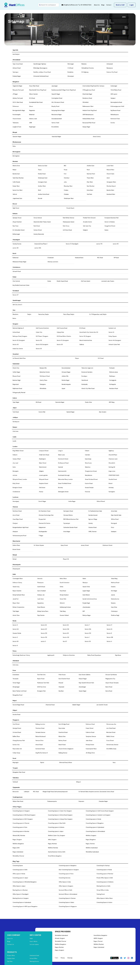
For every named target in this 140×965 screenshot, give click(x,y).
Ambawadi (110, 64)
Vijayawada (17, 773)
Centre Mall (43, 405)
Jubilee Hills (65, 370)
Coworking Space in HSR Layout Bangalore (26, 889)
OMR (30, 121)
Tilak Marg (63, 600)
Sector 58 (88, 629)
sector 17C (99, 240)
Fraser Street (90, 715)
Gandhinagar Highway (40, 64)
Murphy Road (56, 105)
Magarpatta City (110, 666)
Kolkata (15, 210)
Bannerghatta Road (117, 101)
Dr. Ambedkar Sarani (19, 226)
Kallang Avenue (63, 739)
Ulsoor (31, 105)
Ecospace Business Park (112, 214)
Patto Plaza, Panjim (69, 309)
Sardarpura (16, 414)
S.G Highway (85, 72)
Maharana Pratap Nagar (20, 257)
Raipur (15, 687)
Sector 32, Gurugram (19, 334)
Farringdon (111, 483)
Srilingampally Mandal (20, 386)
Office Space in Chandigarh (21, 877)
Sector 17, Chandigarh (73, 240)
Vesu (114, 748)
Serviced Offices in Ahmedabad (69, 877)
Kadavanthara (80, 253)
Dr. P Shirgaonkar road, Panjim (98, 309)
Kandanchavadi (94, 506)
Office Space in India (65, 865)
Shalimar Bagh (115, 604)
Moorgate (16, 463)
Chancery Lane (113, 451)
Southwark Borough (63, 467)
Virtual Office (34, 943)
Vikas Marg (114, 568)
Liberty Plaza (44, 374)
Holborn (15, 447)
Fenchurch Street (63, 451)
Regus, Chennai (91, 828)
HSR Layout (114, 93)
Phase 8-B (65, 549)
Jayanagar (55, 85)
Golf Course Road (62, 322)
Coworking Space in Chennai (62, 962)
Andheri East (91, 163)
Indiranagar (114, 85)
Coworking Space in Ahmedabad (96, 816)
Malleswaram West (89, 105)
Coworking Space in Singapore (69, 889)
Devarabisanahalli (57, 117)
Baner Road (109, 674)
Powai (66, 167)
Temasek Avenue (41, 719)
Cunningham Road (57, 97)
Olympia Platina (68, 506)
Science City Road (113, 72)
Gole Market (86, 584)
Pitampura (40, 572)
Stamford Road (64, 719)
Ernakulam (51, 253)
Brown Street (17, 539)
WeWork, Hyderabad (92, 832)
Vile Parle (90, 191)
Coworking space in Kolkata (57, 812)
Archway (111, 479)
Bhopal (15, 131)
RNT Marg (112, 395)
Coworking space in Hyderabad (96, 812)
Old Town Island (86, 276)
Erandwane (16, 662)
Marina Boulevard (41, 723)
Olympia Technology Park (46, 506)
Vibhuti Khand (101, 492)
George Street (17, 715)
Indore (15, 391)
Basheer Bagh (17, 374)
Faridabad (16, 286)
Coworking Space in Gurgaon (22, 796)
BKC (65, 163)
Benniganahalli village (19, 109)
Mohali (15, 545)
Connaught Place (18, 568)
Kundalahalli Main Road (36, 101)
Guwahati (16, 348)
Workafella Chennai (61, 925)
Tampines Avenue (92, 723)
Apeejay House (17, 214)
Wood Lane (87, 455)
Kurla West (90, 187)
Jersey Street (85, 535)
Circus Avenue (38, 214)
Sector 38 (60, 338)
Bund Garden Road (65, 666)
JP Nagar (15, 93)
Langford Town (17, 125)
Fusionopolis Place (92, 735)
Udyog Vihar (61, 326)
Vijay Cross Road (18, 64)
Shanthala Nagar (88, 93)
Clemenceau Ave (112, 711)
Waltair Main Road (18, 786)
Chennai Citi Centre (44, 514)
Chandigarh (17, 236)
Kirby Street (16, 475)
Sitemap (71, 943)
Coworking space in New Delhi (57, 808)
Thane (40, 167)
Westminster (43, 459)
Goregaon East (43, 179)
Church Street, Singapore (67, 735)
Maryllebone (88, 467)
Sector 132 (44, 625)
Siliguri (15, 697)
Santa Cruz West (18, 187)
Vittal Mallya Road (116, 89)
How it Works (34, 925)
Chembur (67, 175)
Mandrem (16, 309)
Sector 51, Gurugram (63, 334)
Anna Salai (114, 502)
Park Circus (66, 222)
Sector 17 (110, 613)
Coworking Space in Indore (105, 885)
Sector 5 (15, 613)
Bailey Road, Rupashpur (95, 643)
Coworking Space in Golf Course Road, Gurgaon (101, 796)
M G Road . (83, 322)
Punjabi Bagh (86, 592)
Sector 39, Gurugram (43, 338)
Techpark (112, 362)
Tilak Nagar (16, 600)
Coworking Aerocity (65, 861)
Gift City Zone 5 (18, 299)
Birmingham (17, 150)
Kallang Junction (41, 711)
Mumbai (15, 159)
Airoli (108, 175)
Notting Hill (111, 459)
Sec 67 (65, 629)
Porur (113, 518)
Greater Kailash (65, 604)
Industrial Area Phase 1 (41, 240)
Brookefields (56, 125)
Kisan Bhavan (41, 596)
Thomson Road (41, 715)
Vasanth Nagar (56, 93)
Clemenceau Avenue (113, 731)
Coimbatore (17, 263)
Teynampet (67, 514)
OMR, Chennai (93, 522)
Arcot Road (16, 506)
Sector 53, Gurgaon (86, 330)
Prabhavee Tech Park (44, 670)
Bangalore (16, 81)
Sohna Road (17, 326)
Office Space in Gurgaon (67, 869)
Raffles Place (17, 723)
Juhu (65, 179)
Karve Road (109, 678)
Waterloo (87, 459)
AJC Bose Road (68, 226)
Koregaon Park (42, 678)
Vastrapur (16, 72)
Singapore (16, 706)
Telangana (43, 378)
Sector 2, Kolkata (110, 218)
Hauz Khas (114, 596)
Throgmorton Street (90, 463)
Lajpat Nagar (86, 580)
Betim (14, 313)
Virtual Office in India (103, 873)
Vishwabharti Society (88, 68)
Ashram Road (17, 68)
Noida (15, 609)
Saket (84, 568)
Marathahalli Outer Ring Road (38, 89)
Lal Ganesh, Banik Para (20, 352)
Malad (15, 167)
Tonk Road (16, 405)
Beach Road (62, 731)
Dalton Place (17, 535)
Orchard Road (17, 719)
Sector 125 (88, 621)
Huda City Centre (18, 342)
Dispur (78, 352)
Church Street (17, 117)
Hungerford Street (111, 222)
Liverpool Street (44, 443)
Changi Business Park (19, 727)
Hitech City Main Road (88, 382)
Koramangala (17, 113)
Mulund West (111, 167)
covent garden (43, 467)
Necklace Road (114, 382)
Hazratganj (16, 492)
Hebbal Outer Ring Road (90, 109)
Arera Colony (97, 135)
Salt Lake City (87, 222)
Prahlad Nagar (17, 76)
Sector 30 (39, 342)
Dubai (15, 272)
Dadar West (16, 183)
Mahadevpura (115, 113)
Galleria (82, 338)
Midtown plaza (114, 366)
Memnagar (71, 64)
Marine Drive (17, 163)
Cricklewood (17, 483)
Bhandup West (68, 183)
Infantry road (33, 117)
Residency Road (88, 97)
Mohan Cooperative (19, 596)
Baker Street (43, 455)
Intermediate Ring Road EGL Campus (95, 85)
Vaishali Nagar (71, 405)
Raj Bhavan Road (116, 109)
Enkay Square (113, 330)
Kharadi (61, 670)
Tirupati (15, 754)
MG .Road (101, 253)
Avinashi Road (17, 267)
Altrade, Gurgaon (60, 922)
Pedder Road (42, 171)
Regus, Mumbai (53, 828)
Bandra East (17, 171)
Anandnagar (83, 674)
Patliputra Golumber (69, 643)
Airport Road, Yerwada (112, 670)
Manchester (17, 531)
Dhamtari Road (50, 692)
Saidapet (114, 522)
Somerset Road (41, 735)
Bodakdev (71, 72)
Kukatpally (84, 378)
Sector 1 (87, 625)
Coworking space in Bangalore (69, 849)
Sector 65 (66, 621)
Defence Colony (18, 572)
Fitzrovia (87, 483)
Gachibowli (85, 374)
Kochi (15, 249)
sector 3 (43, 629)
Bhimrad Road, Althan (66, 748)
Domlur (113, 121)
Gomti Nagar (43, 492)
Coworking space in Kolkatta (106, 865)
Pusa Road (63, 580)
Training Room (101, 877)
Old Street (42, 479)
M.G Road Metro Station (65, 330)
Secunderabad (66, 362)
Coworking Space (18, 849)
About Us (97, 5)
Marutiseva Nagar (57, 113)
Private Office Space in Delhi (106, 861)
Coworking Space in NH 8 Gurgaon (24, 804)
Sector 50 (39, 334)
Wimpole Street (44, 471)
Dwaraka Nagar (104, 786)
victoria (15, 467)
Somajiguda (113, 374)
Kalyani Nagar (83, 666)
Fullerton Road (91, 719)
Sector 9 (15, 633)
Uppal (63, 382)
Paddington (42, 451)
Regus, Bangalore (91, 824)
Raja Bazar (118, 643)
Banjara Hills (43, 362)
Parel (88, 167)
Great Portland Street (91, 471)
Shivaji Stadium (64, 584)
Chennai (15, 498)
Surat (15, 744)
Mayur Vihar (17, 592)
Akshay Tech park (18, 97)
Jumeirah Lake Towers (108, 276)
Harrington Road (68, 502)
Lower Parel (110, 163)
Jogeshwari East (18, 195)
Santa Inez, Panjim (43, 309)
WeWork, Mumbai (53, 832)
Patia (14, 144)
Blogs (102, 5)
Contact (108, 5)
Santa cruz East (43, 163)
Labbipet (27, 777)
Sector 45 (16, 338)
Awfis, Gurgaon (53, 824)
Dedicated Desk (35, 940)
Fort (65, 171)
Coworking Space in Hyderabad (23, 885)
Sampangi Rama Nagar (59, 109)
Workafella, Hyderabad (93, 836)
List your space (35, 928)
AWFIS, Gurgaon (99, 922)
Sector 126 (66, 617)
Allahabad (16, 648)
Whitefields (43, 382)
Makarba (84, 64)
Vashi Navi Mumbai (19, 175)
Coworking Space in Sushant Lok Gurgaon (99, 800)
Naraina (113, 592)
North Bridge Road (65, 711)
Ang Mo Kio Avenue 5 (42, 739)
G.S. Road (101, 352)
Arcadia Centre (88, 218)
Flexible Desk (11, 943)
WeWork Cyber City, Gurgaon (57, 820)
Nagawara (32, 109)
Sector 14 (112, 326)
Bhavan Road (17, 370)
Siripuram (82, 786)
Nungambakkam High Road (21, 518)
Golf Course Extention (43, 322)
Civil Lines (16, 424)
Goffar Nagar (17, 366)
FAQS (31, 922)
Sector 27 (16, 290)
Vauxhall (60, 459)
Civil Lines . (16, 652)
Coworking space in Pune (21, 812)
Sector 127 (44, 617)
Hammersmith (61, 463)
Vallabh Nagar (76, 692)
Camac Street (37, 226)
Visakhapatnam (18, 782)
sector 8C (116, 240)
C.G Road (71, 68)
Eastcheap (87, 451)
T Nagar (41, 526)
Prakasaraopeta (52, 786)
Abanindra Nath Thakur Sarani (43, 218)
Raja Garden (41, 604)
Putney (41, 483)
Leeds (15, 429)
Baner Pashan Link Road (20, 678)
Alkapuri (79, 767)
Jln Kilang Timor (91, 739)
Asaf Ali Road (41, 576)
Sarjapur (113, 97)
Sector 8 (109, 621)
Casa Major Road (18, 510)
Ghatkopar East (43, 175)
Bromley (60, 479)
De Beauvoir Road (63, 455)
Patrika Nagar (66, 374)
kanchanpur (16, 54)
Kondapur (84, 370)
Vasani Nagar (83, 678)
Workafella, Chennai (19, 840)
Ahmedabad (17, 59)
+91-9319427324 (85, 5)
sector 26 (16, 244)
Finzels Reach (71, 205)
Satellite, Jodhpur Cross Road (43, 72)
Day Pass (10, 947)
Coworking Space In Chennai (68, 881)
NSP (83, 600)
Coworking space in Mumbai (22, 816)
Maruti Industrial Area (87, 334)
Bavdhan (62, 678)
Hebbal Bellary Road (89, 117)
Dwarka (113, 576)
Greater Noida (17, 621)
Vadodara (16, 763)
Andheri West (42, 183)
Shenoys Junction (54, 257)
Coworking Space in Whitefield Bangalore (26, 865)
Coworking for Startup (104, 849)
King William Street (19, 443)
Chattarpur (114, 600)
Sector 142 (66, 625)
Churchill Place (112, 447)
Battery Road (63, 727)
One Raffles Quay (112, 735)
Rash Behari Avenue (69, 214)
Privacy (63, 943)
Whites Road (115, 510)
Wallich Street (111, 723)
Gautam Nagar (17, 135)
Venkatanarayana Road (20, 526)
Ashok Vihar (17, 604)
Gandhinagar (17, 295)
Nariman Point (91, 171)
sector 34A (38, 244)
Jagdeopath (51, 643)
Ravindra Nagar (60, 395)
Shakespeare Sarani (69, 218)
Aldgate (41, 463)
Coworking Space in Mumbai (16, 962)
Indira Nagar (72, 492)
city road (16, 455)
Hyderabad (17, 357)
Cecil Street (16, 711)
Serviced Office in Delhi (66, 873)
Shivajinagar (16, 674)
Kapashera (40, 592)
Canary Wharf (17, 451)
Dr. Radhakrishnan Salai (96, 502)
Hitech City (16, 362)
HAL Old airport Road (58, 101)
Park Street (37, 222)
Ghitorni (62, 592)
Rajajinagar (32, 125)
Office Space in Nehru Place (106, 881)
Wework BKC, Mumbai (20, 820)
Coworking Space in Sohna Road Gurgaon (61, 800)
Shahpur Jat (41, 584)
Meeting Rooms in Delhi (104, 869)
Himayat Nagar (66, 366)
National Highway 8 (19, 322)
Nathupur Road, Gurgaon (21, 330)
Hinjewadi (62, 674)
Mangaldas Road (18, 682)
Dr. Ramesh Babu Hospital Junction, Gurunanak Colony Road (98, 777)
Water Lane (61, 447)
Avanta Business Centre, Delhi (57, 836)
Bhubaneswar (17, 140)
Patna (15, 639)
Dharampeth (17, 554)
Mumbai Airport (112, 183)
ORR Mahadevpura (89, 113)
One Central (17, 276)
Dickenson (16, 105)
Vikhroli (15, 191)
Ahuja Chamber (18, 218)
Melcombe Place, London (65, 471)
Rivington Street (18, 479)
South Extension (65, 572)
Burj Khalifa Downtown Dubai (22, 280)
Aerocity (40, 568)
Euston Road (88, 475)
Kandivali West (111, 191)
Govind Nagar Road (19, 692)
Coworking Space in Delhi (84, 962)
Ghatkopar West (69, 195)
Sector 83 (16, 629)
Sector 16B (110, 625)
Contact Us (11, 928)
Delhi (14, 564)
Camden (86, 447)
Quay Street (65, 535)
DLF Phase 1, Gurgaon (43, 330)
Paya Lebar (62, 715)
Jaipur (15, 400)
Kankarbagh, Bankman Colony (22, 643)
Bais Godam (104, 405)
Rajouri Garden (17, 580)
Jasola (113, 584)
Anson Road (40, 731)
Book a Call (120, 5)
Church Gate (111, 171)
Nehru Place (63, 568)
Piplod (43, 748)
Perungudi (114, 514)
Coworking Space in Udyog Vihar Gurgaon (61, 804)
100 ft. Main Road (18, 101)
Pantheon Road (18, 502)
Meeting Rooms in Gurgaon (21, 881)
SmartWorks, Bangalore (55, 840)
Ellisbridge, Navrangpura (41, 68)
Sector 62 (44, 613)
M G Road (32, 97)
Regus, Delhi (16, 832)
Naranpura (110, 68)
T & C (57, 943)
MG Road (39, 395)
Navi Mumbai (91, 183)
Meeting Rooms (35, 947)
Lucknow (16, 488)
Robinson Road (91, 711)
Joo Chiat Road (112, 715)
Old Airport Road (45, 370)
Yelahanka (16, 121)
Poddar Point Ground (90, 214)
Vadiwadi (16, 767)
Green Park (63, 588)
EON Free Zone (42, 674)
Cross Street (111, 727)
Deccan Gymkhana (111, 662)
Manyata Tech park (19, 89)
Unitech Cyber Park (115, 338)
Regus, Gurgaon (18, 824)
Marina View (63, 723)
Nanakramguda (67, 378)
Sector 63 (66, 613)
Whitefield (86, 101)
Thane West (91, 175)
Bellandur (32, 113)
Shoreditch (111, 455)
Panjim (29, 309)
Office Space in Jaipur (20, 869)
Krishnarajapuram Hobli (118, 105)
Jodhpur (16, 410)
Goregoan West (112, 179)
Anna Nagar (67, 522)
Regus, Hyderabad (18, 836)
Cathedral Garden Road (71, 518)
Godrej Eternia (17, 240)
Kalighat (85, 226)
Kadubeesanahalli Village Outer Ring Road (65, 89)
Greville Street (112, 471)
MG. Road (36, 777)
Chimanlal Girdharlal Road (41, 76)
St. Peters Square (39, 535)
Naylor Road (41, 666)
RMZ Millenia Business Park (71, 510)
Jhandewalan (86, 596)
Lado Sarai (40, 588)
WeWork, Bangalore (19, 828)
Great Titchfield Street (64, 475)
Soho (14, 459)
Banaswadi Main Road (90, 121)
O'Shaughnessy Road (90, 89)
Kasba (107, 226)
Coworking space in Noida (94, 804)
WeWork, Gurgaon (92, 820)
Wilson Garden (34, 93)
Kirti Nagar (114, 580)
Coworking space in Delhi (21, 853)
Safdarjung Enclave (66, 596)
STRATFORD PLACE (114, 467)
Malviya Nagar (86, 604)
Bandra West (111, 187)
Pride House (63, 662)
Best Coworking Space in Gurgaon (70, 853)
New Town (16, 222)
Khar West (90, 179)
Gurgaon (16, 318)
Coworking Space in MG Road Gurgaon (25, 800)
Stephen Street (44, 475)
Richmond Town (116, 117)
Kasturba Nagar (57, 135)
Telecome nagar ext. (88, 362)
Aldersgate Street (63, 483)
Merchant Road (112, 719)
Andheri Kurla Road (44, 191)
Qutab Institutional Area (90, 588)
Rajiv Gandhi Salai (116, 506)
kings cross (111, 463)
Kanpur (15, 420)
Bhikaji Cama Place (43, 600)
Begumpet (16, 378)
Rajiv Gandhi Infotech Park (87, 670)
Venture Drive (40, 727)
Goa (14, 305)
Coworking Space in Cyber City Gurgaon (61, 796)
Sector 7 (87, 613)
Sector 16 (110, 617)
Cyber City (39, 326)
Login (132, 5)
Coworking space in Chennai (22, 808)
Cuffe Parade (17, 179)
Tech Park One (42, 662)
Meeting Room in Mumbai (21, 873)
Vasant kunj (16, 576)
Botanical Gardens (87, 366)
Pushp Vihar (88, 395)
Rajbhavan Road (18, 382)
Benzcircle (16, 777)
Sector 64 (16, 617)
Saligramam (42, 518)
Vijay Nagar (16, 395)
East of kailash (42, 580)
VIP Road (116, 253)
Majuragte (16, 748)
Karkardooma (115, 588)
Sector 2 (15, 625)
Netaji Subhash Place (19, 584)
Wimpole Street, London (21, 471)
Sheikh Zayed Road (63, 276)
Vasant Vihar (86, 576)
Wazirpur (85, 572)
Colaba (66, 187)
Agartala (16, 50)
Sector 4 (110, 629)
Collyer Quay (17, 739)
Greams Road (93, 518)
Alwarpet (16, 522)
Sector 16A (88, 617)
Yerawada (16, 666)
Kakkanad (16, 253)
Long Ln (59, 443)
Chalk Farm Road (44, 447)
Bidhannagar (17, 230)
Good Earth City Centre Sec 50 (90, 326)
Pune (14, 658)
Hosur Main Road (34, 85)
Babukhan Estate (45, 366)
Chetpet (15, 514)
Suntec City (16, 731)
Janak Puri (16, 588)
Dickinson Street (108, 535)
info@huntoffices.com (70, 5)
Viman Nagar (17, 670)
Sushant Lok (113, 322)
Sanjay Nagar (87, 125)
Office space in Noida (20, 857)
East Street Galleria (85, 662)
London (15, 439)
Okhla (61, 576)
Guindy (91, 514)
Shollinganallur (43, 522)
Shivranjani (71, 76)
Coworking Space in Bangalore (96, 808)
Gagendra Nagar (18, 85)
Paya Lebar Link (18, 735)
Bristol (15, 201)
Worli (39, 187)
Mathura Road (115, 572)
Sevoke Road (17, 701)
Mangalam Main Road (19, 758)
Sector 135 (44, 621)
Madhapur (112, 370)
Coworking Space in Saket (67, 885)
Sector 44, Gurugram (115, 334)
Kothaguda (112, 378)
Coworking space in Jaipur (56, 816)
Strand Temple (89, 479)
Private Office (11, 940)
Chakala (66, 191)
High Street (16, 205)
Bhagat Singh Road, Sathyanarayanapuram (56, 777)
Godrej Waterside (39, 230)
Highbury (111, 443)
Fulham (86, 443)
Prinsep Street (91, 731)
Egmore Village (93, 510)
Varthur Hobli (56, 121)
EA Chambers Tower (45, 502)
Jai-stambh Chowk (102, 692)
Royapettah (42, 510)
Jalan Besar (90, 727)
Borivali (40, 195)
